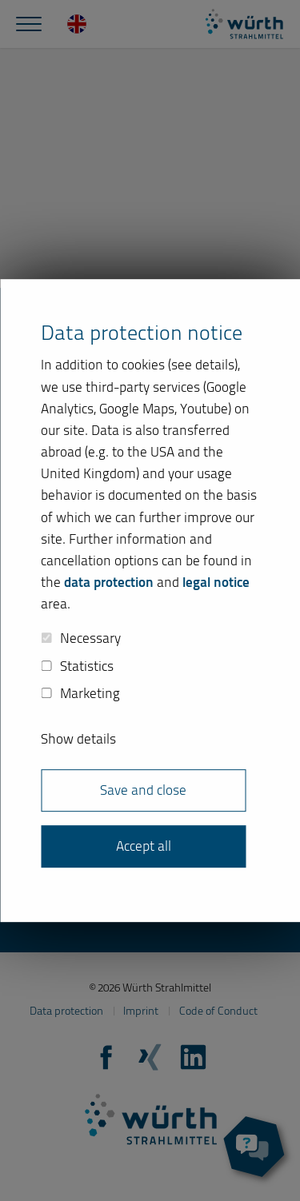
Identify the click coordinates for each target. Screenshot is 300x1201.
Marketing (80, 694)
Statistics (77, 666)
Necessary (81, 638)
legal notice (216, 582)
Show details (78, 739)
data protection (109, 582)
